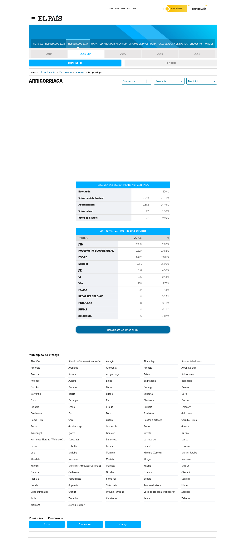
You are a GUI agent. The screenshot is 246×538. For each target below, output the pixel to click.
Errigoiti (148, 407)
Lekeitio (72, 446)
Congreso (75, 63)
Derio (184, 394)
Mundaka (186, 459)
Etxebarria (36, 414)
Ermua (109, 407)
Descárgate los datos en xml (123, 330)
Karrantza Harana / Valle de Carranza (48, 440)
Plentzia (35, 479)
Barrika (35, 387)
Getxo (34, 427)
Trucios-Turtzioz (152, 485)
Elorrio (185, 401)
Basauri (72, 387)
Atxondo (35, 381)
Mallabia (72, 453)
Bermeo (185, 387)
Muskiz (147, 466)
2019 (49, 54)
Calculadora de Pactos (173, 44)
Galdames (186, 414)
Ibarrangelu (37, 433)
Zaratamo (111, 498)
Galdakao (149, 414)
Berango (148, 387)
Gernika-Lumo (189, 420)
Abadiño (35, 361)
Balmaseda (150, 381)
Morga (147, 459)
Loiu (33, 453)
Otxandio (186, 472)
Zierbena (35, 505)
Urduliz (72, 492)
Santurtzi (111, 479)
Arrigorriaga (112, 374)
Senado (171, 63)
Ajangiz (110, 361)
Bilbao (109, 394)
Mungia (35, 466)
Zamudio (73, 498)
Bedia (109, 387)
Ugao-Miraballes (39, 492)
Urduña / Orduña (115, 492)
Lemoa (110, 446)
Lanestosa (111, 440)
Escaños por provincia (113, 44)
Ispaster (110, 433)
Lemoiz (148, 446)
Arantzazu (111, 368)
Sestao (147, 479)
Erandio (35, 407)
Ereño (71, 407)
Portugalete (74, 479)
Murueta (110, 466)
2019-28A (86, 54)
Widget (209, 44)
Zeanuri (148, 498)
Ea (107, 401)
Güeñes (185, 427)
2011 (197, 54)
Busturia (148, 394)
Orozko (110, 472)
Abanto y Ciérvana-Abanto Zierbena (85, 361)
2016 (123, 54)
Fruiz (108, 414)
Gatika (109, 420)
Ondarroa (73, 472)
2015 (160, 54)
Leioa (34, 446)
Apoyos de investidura (142, 44)
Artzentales (187, 374)
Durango (73, 401)
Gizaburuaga (75, 427)
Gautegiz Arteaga (153, 420)
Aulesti (72, 381)
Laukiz (184, 440)
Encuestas (196, 44)
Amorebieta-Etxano (191, 361)
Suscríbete (178, 9)
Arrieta (72, 374)
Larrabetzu (150, 440)
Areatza (148, 368)
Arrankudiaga (188, 368)
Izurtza (185, 433)
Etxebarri (186, 407)
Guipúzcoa (85, 524)
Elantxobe (149, 401)
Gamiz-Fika (37, 420)
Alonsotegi (149, 361)
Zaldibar (185, 492)
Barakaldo (186, 381)
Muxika (185, 466)
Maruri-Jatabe (189, 453)
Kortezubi (73, 440)
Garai (71, 420)
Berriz (71, 394)
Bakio (109, 381)
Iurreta (147, 433)
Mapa (94, 44)
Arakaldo (73, 368)
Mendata (35, 459)
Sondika (185, 479)
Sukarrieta (111, 485)
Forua (71, 414)
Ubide (184, 485)
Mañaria (110, 453)
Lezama (185, 446)
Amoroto (35, 368)
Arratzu (35, 374)
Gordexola (111, 427)
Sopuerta (73, 485)
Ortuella (148, 472)
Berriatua (36, 394)
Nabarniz (36, 472)
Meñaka (110, 459)
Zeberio (185, 498)
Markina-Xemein (153, 453)
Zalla (33, 498)
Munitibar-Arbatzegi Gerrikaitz (84, 466)
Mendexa (73, 459)
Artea (147, 374)
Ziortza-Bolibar (76, 505)
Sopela (34, 485)
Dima (34, 401)
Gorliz (147, 427)
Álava (47, 524)
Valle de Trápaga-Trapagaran (159, 492)
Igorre (71, 433)
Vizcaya (123, 524)
